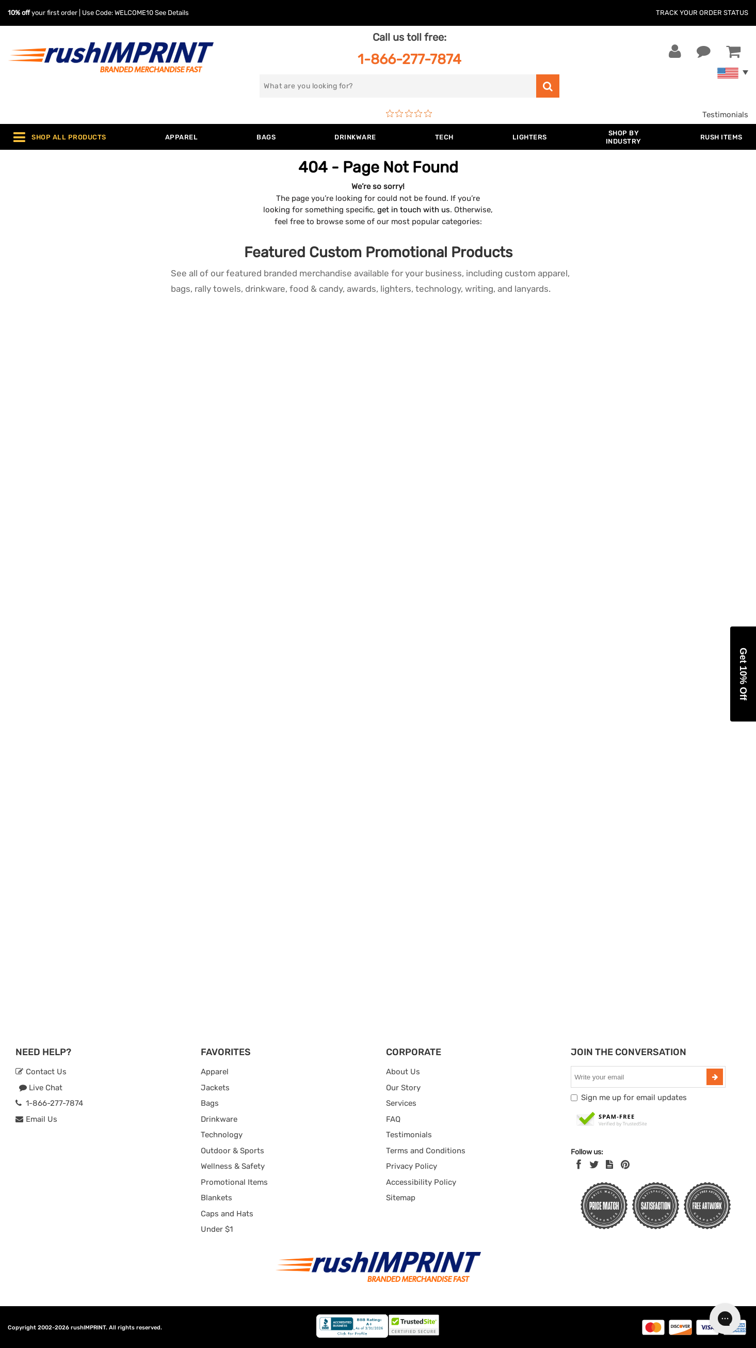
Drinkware (219, 1119)
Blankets (216, 1197)
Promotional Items (234, 1182)
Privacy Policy (411, 1166)
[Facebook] (578, 1164)
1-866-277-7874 (409, 59)
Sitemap (400, 1197)
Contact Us (41, 1071)
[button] (743, 674)
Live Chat (40, 1087)
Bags (210, 1103)
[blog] (609, 1164)
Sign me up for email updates (634, 1097)
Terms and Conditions (425, 1150)
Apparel (215, 1071)
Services (401, 1103)
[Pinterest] (625, 1164)
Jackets (215, 1087)
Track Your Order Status (702, 13)
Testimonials (725, 114)
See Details (172, 13)
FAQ (393, 1119)
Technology (222, 1134)
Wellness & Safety (233, 1166)
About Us (403, 1071)
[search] (398, 86)
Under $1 (217, 1229)
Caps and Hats (227, 1213)
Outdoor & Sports (232, 1150)
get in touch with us (413, 209)
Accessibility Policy (421, 1182)
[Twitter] (594, 1164)
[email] (639, 1077)
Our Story (403, 1087)
